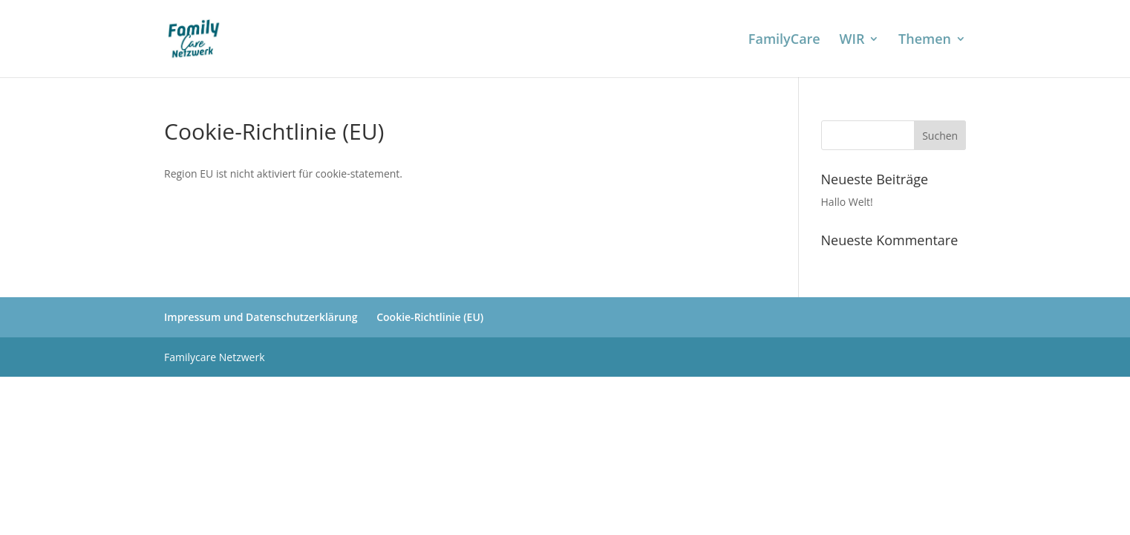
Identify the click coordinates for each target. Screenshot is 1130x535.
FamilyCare (784, 40)
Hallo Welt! (847, 202)
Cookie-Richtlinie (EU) (429, 317)
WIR (851, 40)
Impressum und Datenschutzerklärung (261, 317)
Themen (924, 40)
